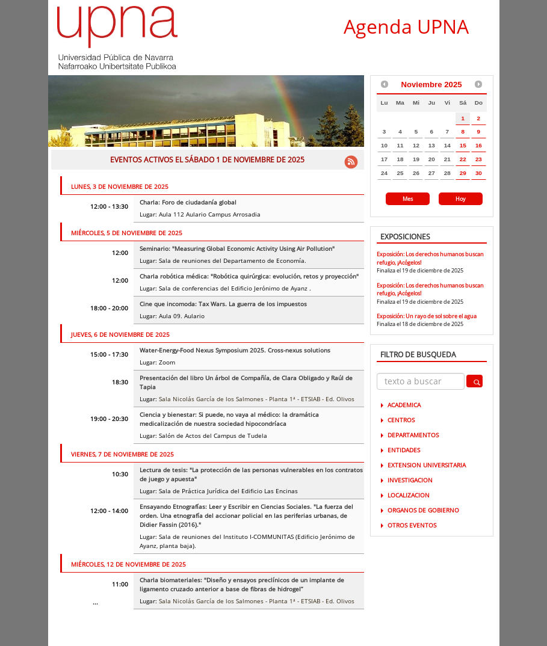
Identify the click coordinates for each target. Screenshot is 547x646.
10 (384, 145)
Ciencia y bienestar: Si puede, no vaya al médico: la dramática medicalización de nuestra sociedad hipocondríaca (229, 419)
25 (400, 173)
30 (478, 173)
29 (463, 173)
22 (463, 159)
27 (431, 173)
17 (384, 159)
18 (400, 159)
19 (416, 159)
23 (478, 159)
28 (447, 173)
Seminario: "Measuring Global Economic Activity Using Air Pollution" (237, 248)
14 (447, 145)
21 (447, 159)
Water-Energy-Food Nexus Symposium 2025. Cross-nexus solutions (235, 350)
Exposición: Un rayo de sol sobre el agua (427, 316)
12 (416, 145)
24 (384, 173)
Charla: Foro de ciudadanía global (188, 202)
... (95, 602)
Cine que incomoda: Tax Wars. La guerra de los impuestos (223, 304)
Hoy (461, 199)
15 (463, 145)
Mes (408, 199)
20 (431, 159)
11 (400, 145)
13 (431, 145)
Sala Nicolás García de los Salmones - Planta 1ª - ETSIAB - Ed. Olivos (256, 399)
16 (478, 145)
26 (416, 173)
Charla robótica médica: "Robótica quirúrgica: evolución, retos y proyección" (249, 276)
